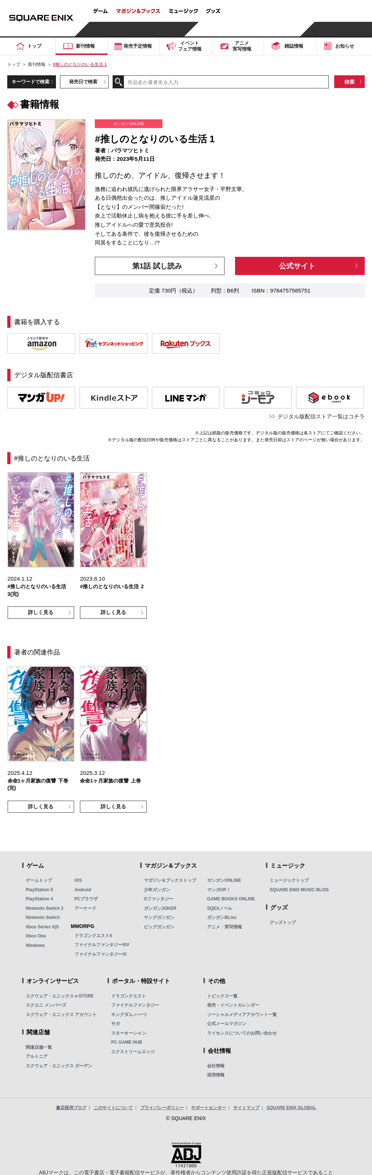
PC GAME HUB (126, 1042)
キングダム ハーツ (129, 1014)
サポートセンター (208, 1107)
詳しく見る (40, 612)
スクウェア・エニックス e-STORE (60, 996)
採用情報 (216, 1075)
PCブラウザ (86, 898)
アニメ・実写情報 (224, 926)
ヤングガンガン (159, 917)
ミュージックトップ (289, 880)
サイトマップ (246, 1107)
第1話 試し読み (157, 266)
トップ (13, 64)
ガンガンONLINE (224, 880)
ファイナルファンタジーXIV (101, 944)
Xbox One (36, 936)
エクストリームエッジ (133, 1051)
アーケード (85, 908)
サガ (115, 1023)
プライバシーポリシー (162, 1107)
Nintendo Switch (43, 917)
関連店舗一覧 (39, 1047)
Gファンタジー (158, 898)
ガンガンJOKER (160, 908)
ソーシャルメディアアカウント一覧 (242, 1014)
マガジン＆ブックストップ (170, 880)
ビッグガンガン (159, 926)
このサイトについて (113, 1107)
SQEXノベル (219, 908)
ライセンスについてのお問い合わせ (242, 1033)
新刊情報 (36, 64)
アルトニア (37, 1056)
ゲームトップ (39, 880)
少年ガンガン (157, 889)
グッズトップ (283, 922)
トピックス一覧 (222, 996)
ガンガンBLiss (221, 917)
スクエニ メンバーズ (46, 1005)
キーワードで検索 (30, 81)
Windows (35, 945)
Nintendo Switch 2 (45, 908)
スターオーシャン (128, 1033)
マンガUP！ (219, 889)
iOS (78, 880)
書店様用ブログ (71, 1107)
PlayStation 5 (39, 889)
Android (82, 889)
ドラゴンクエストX (93, 935)
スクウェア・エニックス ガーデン (59, 1065)
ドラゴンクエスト (128, 996)
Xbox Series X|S (42, 926)
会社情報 (216, 1065)
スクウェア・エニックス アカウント (61, 1014)
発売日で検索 (83, 81)
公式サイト (297, 266)
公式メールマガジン (226, 1023)
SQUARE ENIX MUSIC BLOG (299, 889)
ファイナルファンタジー (135, 1005)
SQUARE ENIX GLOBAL (291, 1107)
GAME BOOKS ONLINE (231, 898)
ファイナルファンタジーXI (100, 954)
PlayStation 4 (39, 898)
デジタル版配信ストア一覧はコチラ (321, 416)
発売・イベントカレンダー (233, 1005)
